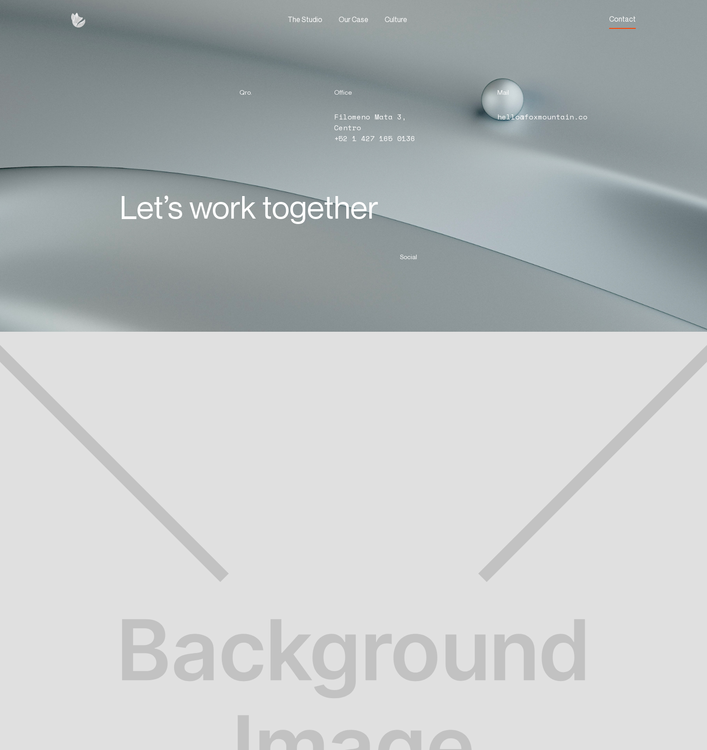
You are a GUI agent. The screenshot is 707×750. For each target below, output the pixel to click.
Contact (622, 18)
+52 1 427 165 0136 (374, 138)
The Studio (305, 19)
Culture (396, 19)
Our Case (353, 19)
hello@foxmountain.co (542, 116)
